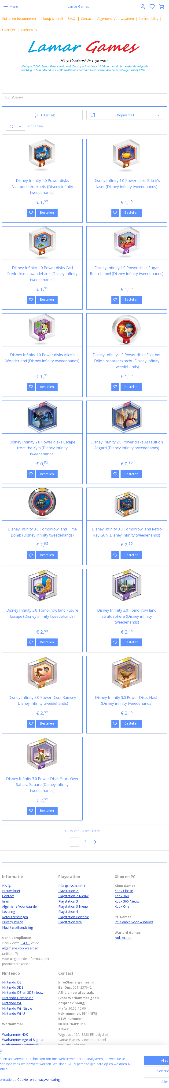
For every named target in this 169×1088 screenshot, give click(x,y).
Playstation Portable (73, 917)
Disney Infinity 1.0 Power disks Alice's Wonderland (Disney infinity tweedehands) (42, 357)
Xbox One (122, 906)
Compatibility (148, 18)
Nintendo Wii (12, 1003)
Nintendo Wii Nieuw (17, 1008)
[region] (54, 1067)
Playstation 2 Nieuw (73, 896)
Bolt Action (123, 937)
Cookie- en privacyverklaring (75, 1079)
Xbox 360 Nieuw (127, 901)
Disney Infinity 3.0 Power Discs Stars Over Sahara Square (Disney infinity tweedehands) (42, 784)
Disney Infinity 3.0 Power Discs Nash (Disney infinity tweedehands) (126, 700)
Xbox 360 (122, 896)
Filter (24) (44, 115)
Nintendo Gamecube (17, 998)
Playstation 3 (68, 901)
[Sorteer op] (125, 115)
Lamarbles (29, 30)
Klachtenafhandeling (17, 927)
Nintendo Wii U (13, 1013)
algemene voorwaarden (20, 948)
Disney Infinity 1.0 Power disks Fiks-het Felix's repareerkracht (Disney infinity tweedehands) (127, 360)
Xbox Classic (124, 891)
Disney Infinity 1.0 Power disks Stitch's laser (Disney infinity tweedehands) (126, 183)
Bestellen (47, 212)
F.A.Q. (71, 18)
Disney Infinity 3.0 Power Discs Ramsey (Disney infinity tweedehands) (42, 700)
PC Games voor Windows (134, 922)
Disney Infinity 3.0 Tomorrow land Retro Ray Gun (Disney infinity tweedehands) (127, 532)
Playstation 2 (68, 891)
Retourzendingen (15, 917)
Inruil (5, 901)
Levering (8, 911)
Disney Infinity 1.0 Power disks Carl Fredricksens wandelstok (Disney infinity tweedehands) (42, 273)
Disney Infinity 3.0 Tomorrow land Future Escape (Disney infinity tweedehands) (42, 613)
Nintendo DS (12, 982)
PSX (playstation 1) (72, 885)
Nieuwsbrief (11, 891)
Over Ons (9, 30)
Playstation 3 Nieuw (73, 906)
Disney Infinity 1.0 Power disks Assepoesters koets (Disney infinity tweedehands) (42, 186)
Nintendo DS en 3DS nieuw (22, 992)
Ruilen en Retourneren (19, 18)
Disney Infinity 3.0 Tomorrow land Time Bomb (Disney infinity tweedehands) (42, 532)
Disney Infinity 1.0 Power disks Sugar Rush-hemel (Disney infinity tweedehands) (126, 270)
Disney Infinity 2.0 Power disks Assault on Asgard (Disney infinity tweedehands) (127, 445)
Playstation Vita (70, 922)
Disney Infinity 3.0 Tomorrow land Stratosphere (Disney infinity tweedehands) (126, 616)
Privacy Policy (12, 922)
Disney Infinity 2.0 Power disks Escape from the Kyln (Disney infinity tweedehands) (42, 448)
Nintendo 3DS (12, 987)
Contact (87, 18)
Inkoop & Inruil (51, 18)
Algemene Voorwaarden (115, 18)
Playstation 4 (68, 911)
